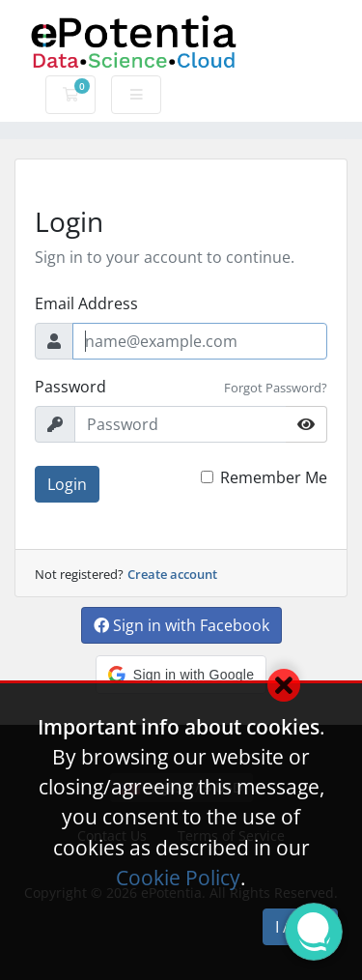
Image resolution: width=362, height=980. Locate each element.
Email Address (86, 303)
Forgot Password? (275, 387)
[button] (181, 674)
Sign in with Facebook (181, 625)
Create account (172, 574)
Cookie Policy (178, 877)
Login (67, 484)
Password (70, 386)
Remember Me (273, 477)
